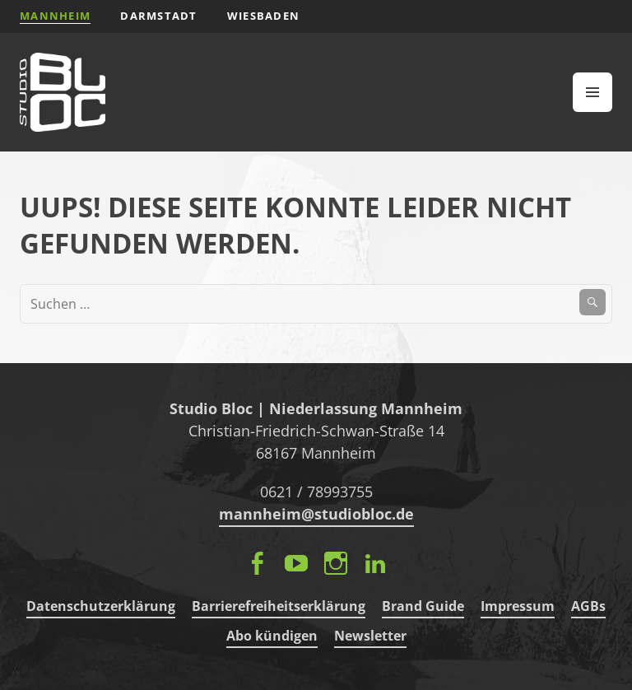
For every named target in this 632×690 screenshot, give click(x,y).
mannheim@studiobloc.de (316, 514)
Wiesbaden (263, 15)
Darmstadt (159, 15)
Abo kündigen (272, 636)
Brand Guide (423, 606)
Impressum (518, 606)
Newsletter (370, 636)
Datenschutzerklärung (100, 606)
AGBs (588, 606)
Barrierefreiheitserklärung (278, 606)
